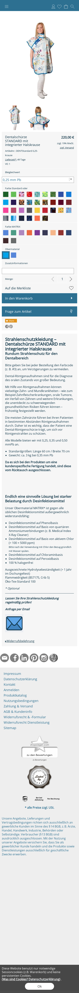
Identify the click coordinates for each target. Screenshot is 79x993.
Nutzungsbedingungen (21, 701)
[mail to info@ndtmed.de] (4, 657)
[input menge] (62, 279)
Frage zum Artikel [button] (18, 311)
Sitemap (10, 728)
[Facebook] (14, 657)
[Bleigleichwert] (38, 180)
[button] (6, 6)
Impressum (12, 673)
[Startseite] (53, 657)
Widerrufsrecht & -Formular (25, 717)
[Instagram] (43, 657)
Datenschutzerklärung (20, 679)
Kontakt (9, 684)
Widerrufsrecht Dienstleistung (27, 722)
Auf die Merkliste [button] (18, 288)
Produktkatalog (15, 695)
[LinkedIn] (24, 657)
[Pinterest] (34, 657)
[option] (6, 194)
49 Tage (15, 159)
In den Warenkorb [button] (19, 298)
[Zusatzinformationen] (38, 271)
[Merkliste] (59, 6)
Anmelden (53, 6)
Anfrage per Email (17, 609)
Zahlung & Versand (18, 706)
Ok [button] (39, 986)
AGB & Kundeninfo (18, 711)
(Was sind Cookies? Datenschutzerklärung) (31, 979)
